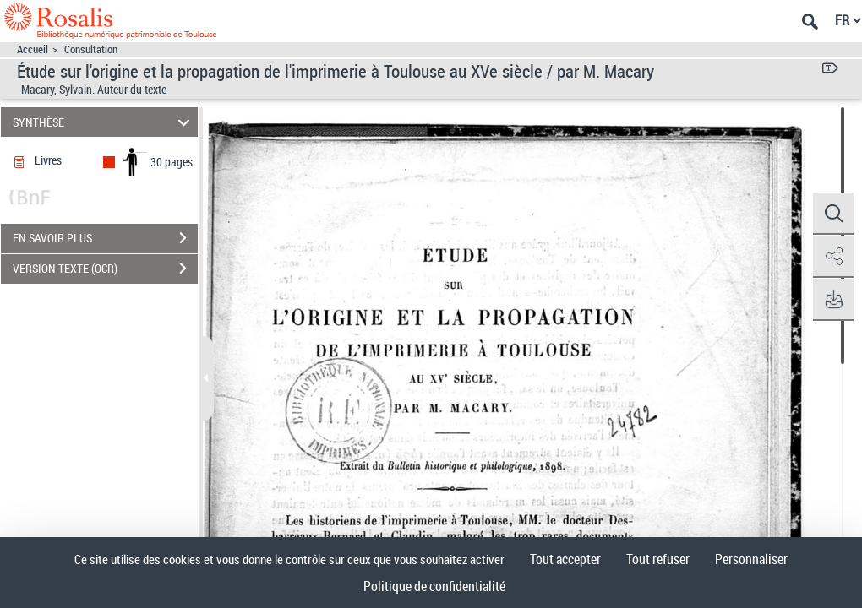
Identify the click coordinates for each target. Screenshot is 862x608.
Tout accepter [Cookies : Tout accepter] (565, 559)
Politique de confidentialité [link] (434, 586)
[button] (832, 214)
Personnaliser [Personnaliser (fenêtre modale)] (751, 559)
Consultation (90, 49)
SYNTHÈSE (104, 122)
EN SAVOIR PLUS (105, 238)
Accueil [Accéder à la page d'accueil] (32, 49)
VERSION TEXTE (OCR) (105, 268)
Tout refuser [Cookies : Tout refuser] (658, 559)
